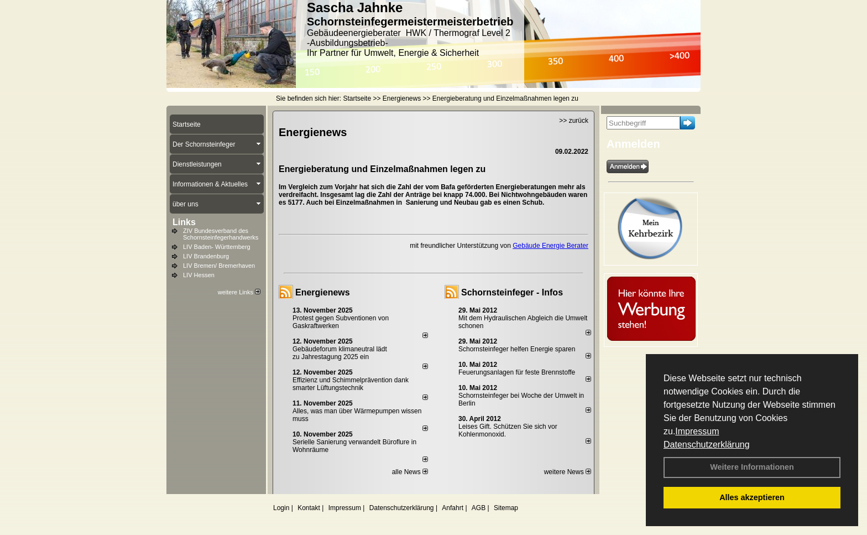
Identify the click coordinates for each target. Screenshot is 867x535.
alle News (410, 472)
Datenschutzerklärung (707, 444)
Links (184, 222)
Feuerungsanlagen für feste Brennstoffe (516, 372)
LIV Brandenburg (206, 256)
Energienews (322, 292)
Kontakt (308, 508)
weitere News (567, 472)
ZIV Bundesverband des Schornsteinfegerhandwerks (220, 234)
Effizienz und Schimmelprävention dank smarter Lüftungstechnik (351, 384)
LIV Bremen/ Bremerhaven (219, 265)
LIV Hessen (199, 275)
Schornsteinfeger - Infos (512, 292)
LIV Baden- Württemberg (216, 246)
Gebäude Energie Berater (550, 246)
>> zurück (573, 120)
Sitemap (506, 508)
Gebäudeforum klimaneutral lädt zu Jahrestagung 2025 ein (340, 353)
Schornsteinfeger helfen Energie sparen (516, 349)
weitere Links (239, 292)
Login (281, 508)
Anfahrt (452, 508)
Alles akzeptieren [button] (752, 497)
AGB (478, 508)
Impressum (697, 431)
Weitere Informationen (752, 467)
